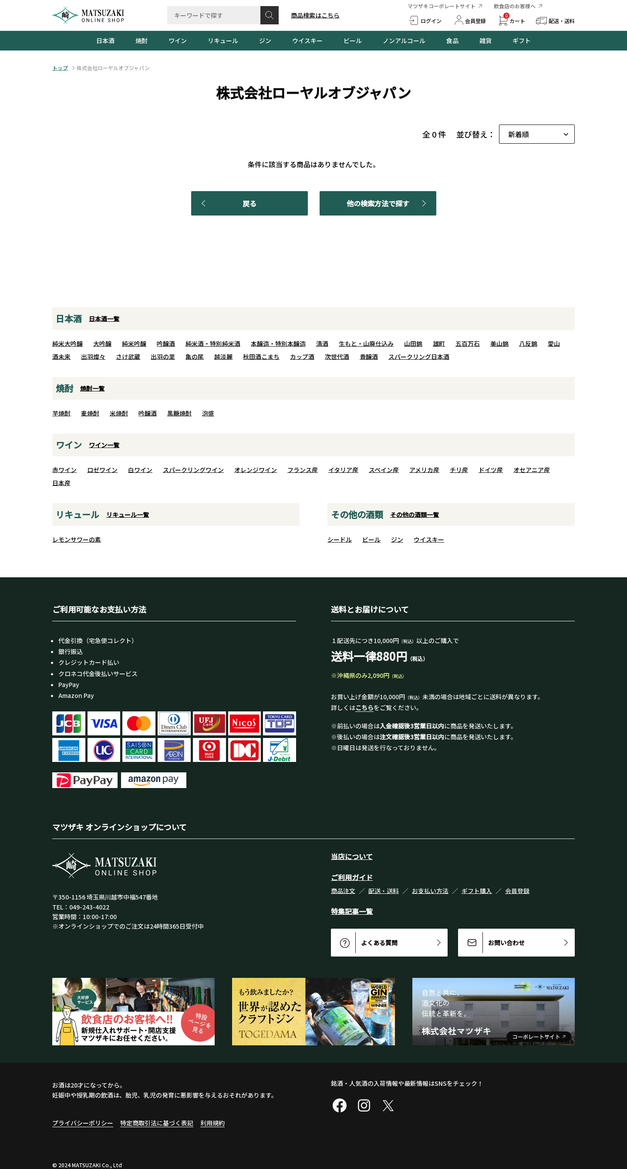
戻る (227, 203)
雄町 (439, 343)
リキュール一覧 (127, 515)
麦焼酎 (90, 413)
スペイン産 (384, 470)
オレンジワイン (255, 470)
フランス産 (302, 470)
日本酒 (105, 40)
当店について (352, 856)
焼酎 (141, 40)
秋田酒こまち (261, 357)
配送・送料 (383, 891)
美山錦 (499, 343)
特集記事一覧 (352, 911)
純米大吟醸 (67, 343)
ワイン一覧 (104, 445)
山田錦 (413, 343)
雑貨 (485, 40)
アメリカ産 (424, 470)
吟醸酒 (166, 343)
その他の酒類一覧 (414, 515)
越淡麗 (223, 357)
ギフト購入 (477, 891)
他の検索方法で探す (388, 203)
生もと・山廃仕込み (366, 343)
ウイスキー (307, 40)
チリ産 (459, 470)
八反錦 (528, 343)
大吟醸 (102, 343)
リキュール (223, 40)
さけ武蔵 (128, 357)
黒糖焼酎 (179, 413)
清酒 (322, 343)
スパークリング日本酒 (418, 357)
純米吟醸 (134, 343)
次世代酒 (337, 357)
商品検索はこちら (315, 15)
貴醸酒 (369, 357)
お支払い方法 (430, 891)
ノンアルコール (404, 40)
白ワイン (140, 470)
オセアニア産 (531, 470)
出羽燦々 (93, 357)
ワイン (178, 40)
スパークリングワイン (193, 470)
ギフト (521, 40)
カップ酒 (302, 357)
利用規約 (212, 1122)
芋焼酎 (61, 413)
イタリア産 (343, 470)
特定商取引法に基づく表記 (156, 1122)
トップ (60, 68)
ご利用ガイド (352, 877)
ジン (265, 40)
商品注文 (343, 891)
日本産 (61, 483)
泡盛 (208, 413)
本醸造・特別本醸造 (278, 343)
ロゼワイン (102, 470)
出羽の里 (163, 357)
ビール (353, 40)
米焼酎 (119, 413)
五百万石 (467, 343)
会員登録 (517, 891)
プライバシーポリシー (82, 1122)
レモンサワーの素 (76, 539)
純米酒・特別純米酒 (212, 343)
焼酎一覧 (92, 388)
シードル (339, 539)
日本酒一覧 (104, 319)
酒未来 (61, 357)
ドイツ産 (491, 470)
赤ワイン (64, 470)
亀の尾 (194, 357)
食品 (452, 40)
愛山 (554, 343)
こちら (364, 707)
